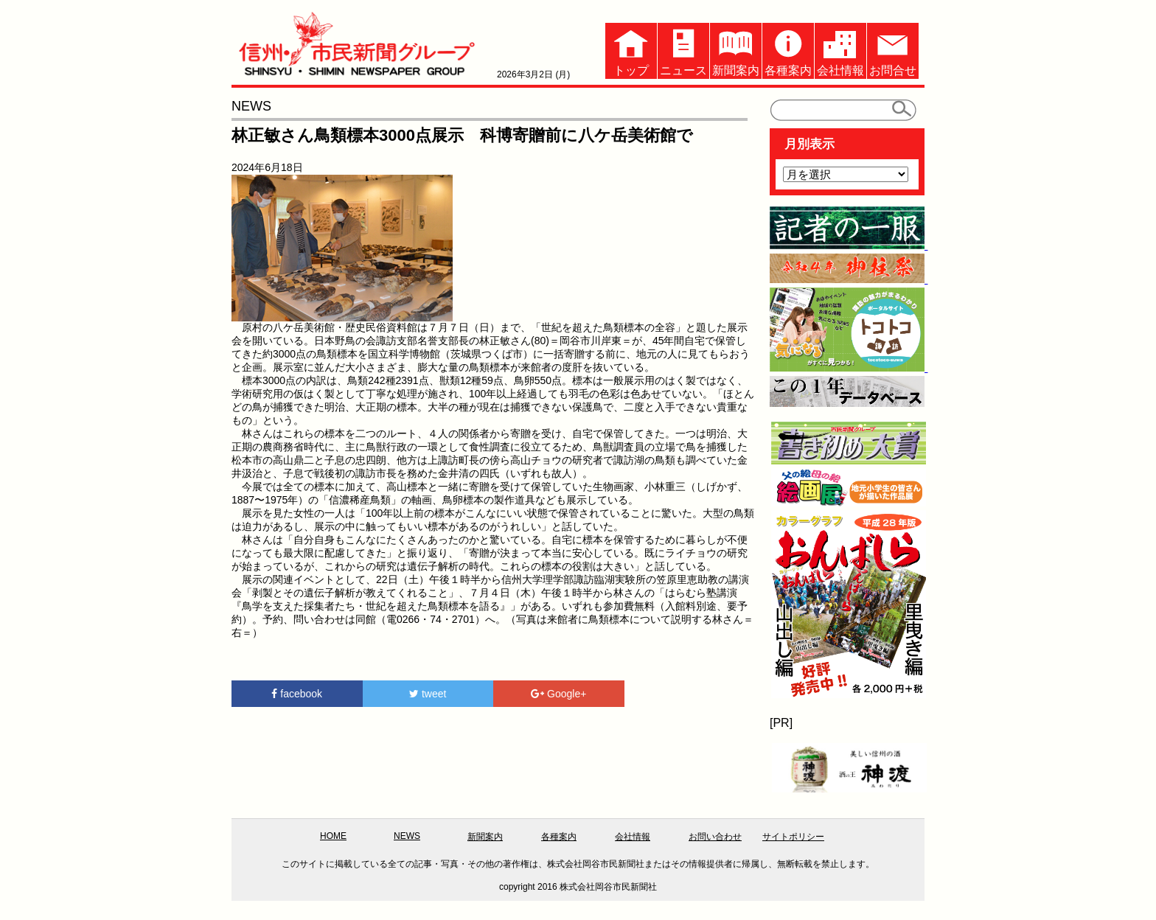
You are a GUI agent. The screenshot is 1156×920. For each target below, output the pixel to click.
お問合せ (893, 50)
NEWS (407, 836)
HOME (333, 836)
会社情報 (840, 50)
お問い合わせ (715, 837)
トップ (631, 50)
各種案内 (788, 50)
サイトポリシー (793, 837)
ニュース (683, 50)
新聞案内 (736, 50)
